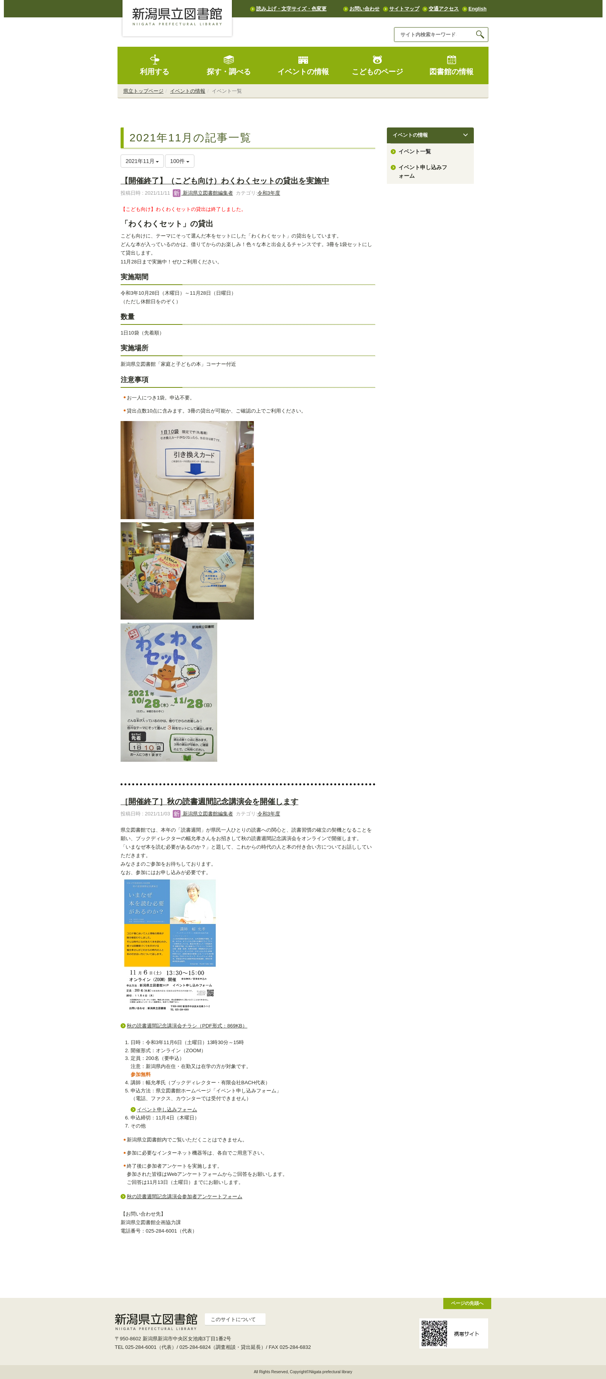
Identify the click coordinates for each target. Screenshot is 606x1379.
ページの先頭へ (467, 1303)
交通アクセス (444, 9)
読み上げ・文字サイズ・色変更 (291, 9)
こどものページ (377, 65)
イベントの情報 (303, 65)
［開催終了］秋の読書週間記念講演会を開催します (209, 801)
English (477, 9)
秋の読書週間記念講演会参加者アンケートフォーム (184, 1196)
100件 (179, 161)
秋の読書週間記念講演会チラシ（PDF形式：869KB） (187, 1026)
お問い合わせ (364, 9)
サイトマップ (404, 9)
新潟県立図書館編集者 (203, 193)
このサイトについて (233, 1319)
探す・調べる (229, 65)
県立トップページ (143, 91)
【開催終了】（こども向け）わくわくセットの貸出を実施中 (225, 181)
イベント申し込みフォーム (167, 1109)
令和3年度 (268, 193)
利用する (154, 65)
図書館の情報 (451, 65)
